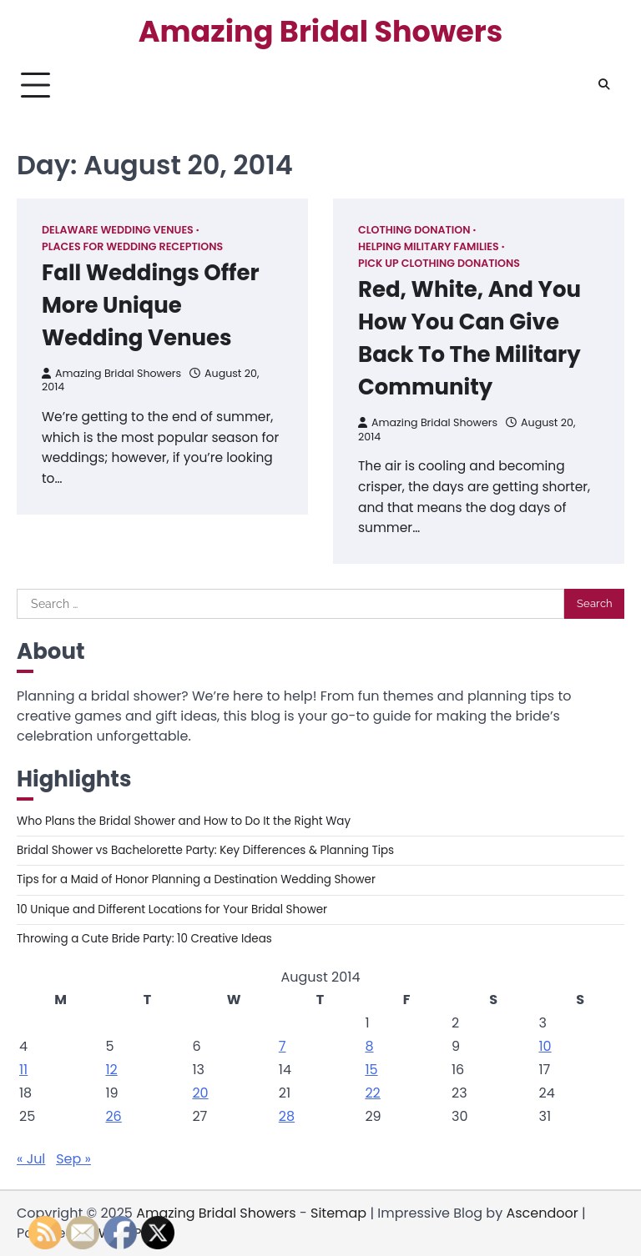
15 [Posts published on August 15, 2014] (371, 1069)
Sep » (73, 1158)
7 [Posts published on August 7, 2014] (282, 1046)
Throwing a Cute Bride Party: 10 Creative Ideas (144, 939)
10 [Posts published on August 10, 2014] (544, 1046)
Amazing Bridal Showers (321, 31)
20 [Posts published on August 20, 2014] (200, 1093)
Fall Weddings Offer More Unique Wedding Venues (151, 305)
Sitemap (338, 1213)
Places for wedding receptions (132, 246)
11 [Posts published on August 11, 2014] (23, 1069)
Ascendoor (542, 1213)
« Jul (31, 1158)
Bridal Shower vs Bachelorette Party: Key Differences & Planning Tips (205, 850)
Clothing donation (414, 230)
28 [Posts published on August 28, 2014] (287, 1116)
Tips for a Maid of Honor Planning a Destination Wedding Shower (196, 879)
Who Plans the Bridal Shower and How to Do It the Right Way (184, 821)
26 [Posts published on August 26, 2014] (113, 1116)
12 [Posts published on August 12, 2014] (111, 1069)
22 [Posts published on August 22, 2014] (372, 1093)
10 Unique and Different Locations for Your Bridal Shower (172, 909)
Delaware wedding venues (118, 230)
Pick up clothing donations (439, 263)
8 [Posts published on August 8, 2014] (369, 1046)
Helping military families (428, 246)
